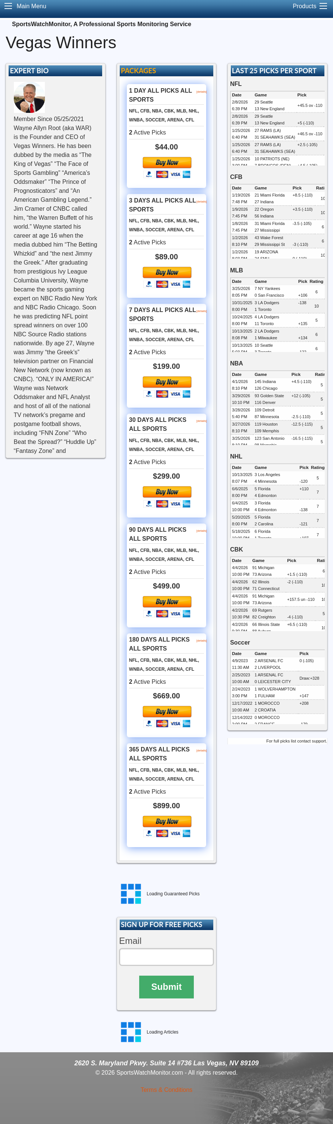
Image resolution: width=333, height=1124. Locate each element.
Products (304, 6)
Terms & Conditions (167, 1090)
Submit (166, 987)
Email (130, 941)
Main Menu (31, 6)
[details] (201, 91)
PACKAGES (138, 71)
